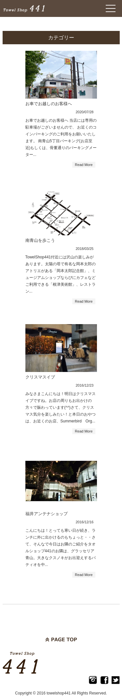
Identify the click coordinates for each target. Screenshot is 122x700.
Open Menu (110, 8)
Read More (83, 165)
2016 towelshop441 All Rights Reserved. (72, 693)
